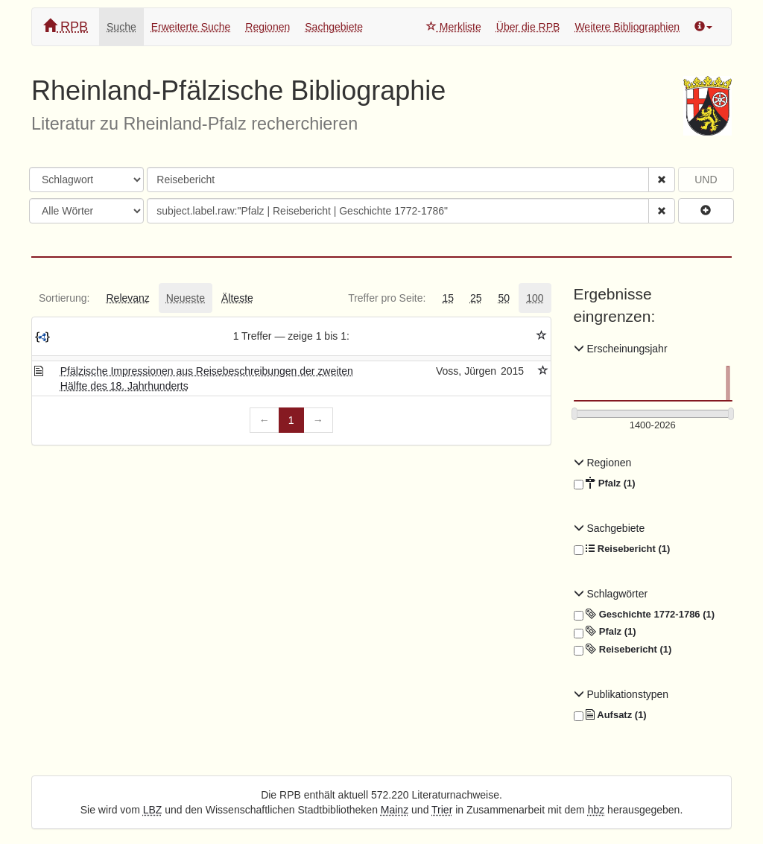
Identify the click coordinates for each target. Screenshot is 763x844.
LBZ (152, 810)
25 (476, 298)
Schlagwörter (611, 594)
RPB (65, 26)
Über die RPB (528, 27)
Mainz (394, 810)
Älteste (237, 298)
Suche (121, 27)
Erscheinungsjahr (621, 349)
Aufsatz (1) (610, 715)
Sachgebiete (334, 27)
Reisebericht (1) (622, 549)
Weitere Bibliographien (627, 27)
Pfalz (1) (605, 483)
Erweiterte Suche (191, 27)
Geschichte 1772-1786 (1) (644, 614)
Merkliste (453, 27)
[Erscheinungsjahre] (653, 426)
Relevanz (127, 298)
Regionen (267, 27)
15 (448, 298)
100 (534, 298)
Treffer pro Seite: (386, 298)
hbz (596, 810)
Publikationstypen (621, 694)
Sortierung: (64, 298)
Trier (441, 810)
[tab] (64, 298)
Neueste (185, 298)
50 (504, 298)
